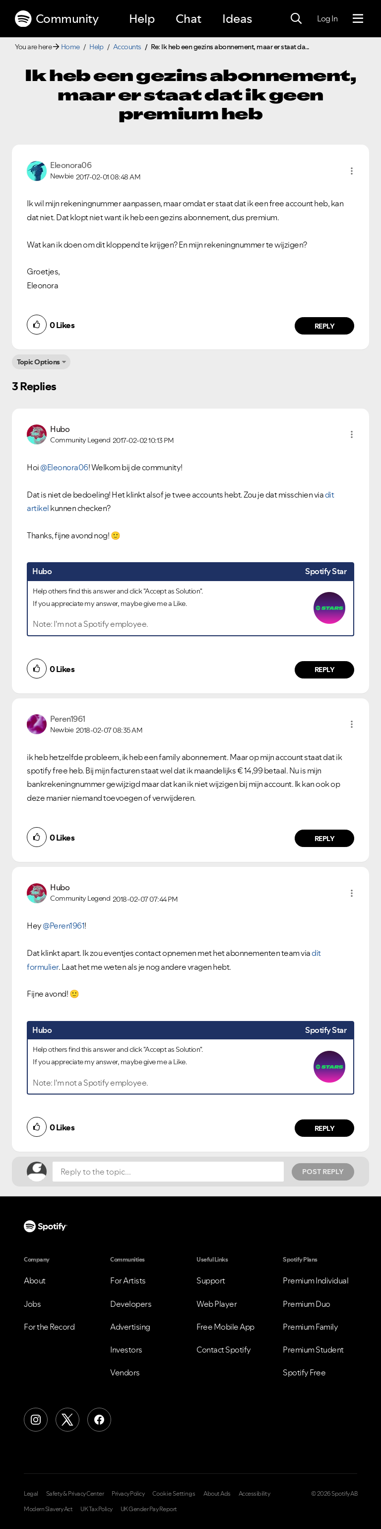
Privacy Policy (128, 1494)
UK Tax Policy (96, 1509)
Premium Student (313, 1349)
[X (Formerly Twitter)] (67, 1420)
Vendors (125, 1372)
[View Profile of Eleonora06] (70, 165)
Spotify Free (304, 1372)
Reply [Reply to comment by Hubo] (325, 670)
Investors (126, 1349)
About (35, 1280)
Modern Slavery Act (48, 1509)
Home (70, 47)
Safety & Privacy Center (75, 1494)
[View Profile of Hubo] (59, 429)
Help (142, 18)
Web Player (216, 1303)
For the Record (49, 1326)
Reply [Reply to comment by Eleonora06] (325, 326)
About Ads (217, 1494)
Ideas (237, 18)
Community (56, 18)
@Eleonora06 (64, 467)
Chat (188, 18)
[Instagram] (36, 1420)
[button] (351, 171)
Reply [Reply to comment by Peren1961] (325, 839)
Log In (327, 18)
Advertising (130, 1326)
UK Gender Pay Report (149, 1509)
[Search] (296, 18)
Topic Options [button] (38, 362)
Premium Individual (315, 1280)
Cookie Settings (173, 1494)
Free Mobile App (225, 1326)
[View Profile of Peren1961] (67, 718)
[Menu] (358, 19)
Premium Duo (306, 1303)
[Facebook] (99, 1420)
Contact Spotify (223, 1349)
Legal (31, 1494)
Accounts (127, 47)
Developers (130, 1303)
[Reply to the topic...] (168, 1172)
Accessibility (254, 1494)
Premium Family (310, 1326)
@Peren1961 (63, 925)
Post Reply (323, 1172)
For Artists (128, 1280)
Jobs (32, 1303)
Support (210, 1280)
